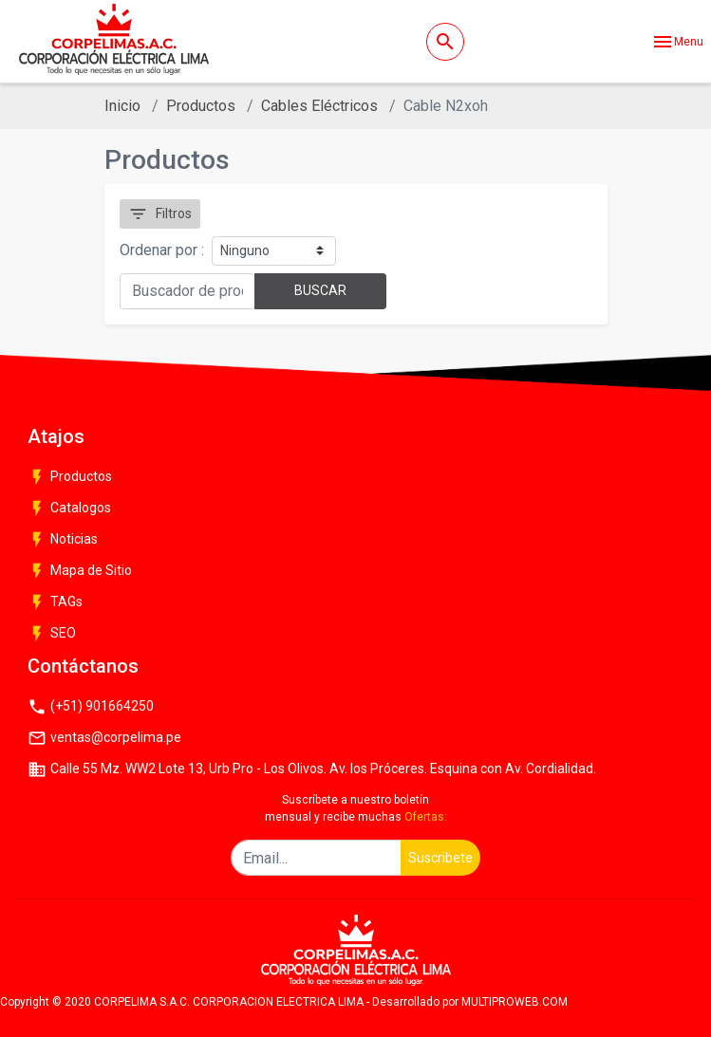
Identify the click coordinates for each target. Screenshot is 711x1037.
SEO (52, 633)
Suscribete (440, 857)
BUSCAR (320, 290)
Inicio (122, 106)
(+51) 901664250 (91, 706)
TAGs (55, 602)
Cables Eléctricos (319, 106)
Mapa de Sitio (80, 571)
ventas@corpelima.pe (104, 738)
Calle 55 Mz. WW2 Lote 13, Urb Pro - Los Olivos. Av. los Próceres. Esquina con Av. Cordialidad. (312, 769)
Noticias (63, 539)
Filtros (160, 214)
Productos (200, 106)
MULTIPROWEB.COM (514, 1002)
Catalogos (69, 508)
